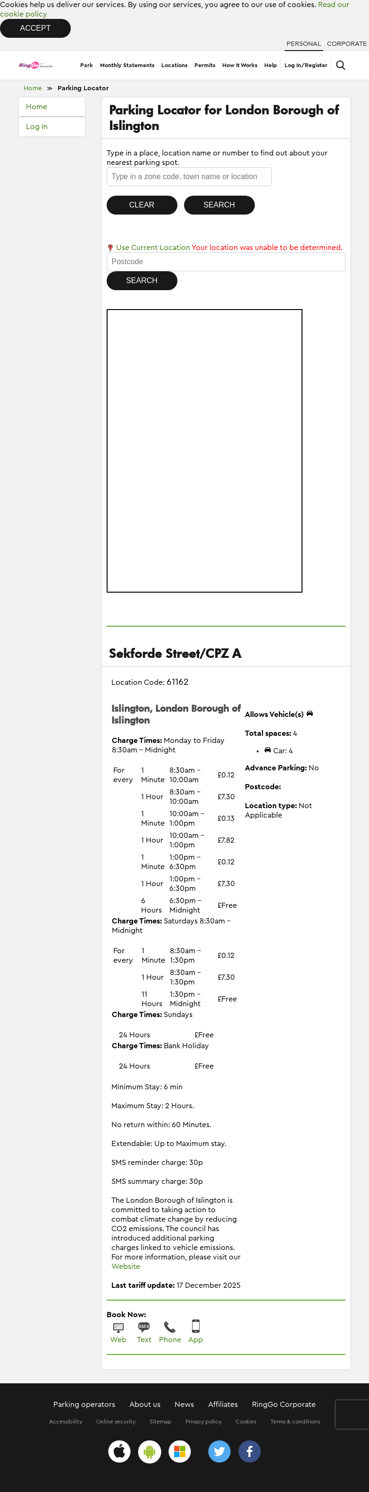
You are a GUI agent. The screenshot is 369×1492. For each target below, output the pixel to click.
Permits (204, 65)
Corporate (347, 44)
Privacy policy (203, 1421)
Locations (174, 65)
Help (270, 65)
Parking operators (84, 1404)
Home (33, 88)
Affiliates (223, 1404)
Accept (35, 28)
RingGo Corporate (284, 1404)
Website (125, 1266)
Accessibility (65, 1421)
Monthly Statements (127, 65)
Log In (37, 126)
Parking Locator (83, 88)
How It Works (239, 65)
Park (86, 65)
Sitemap (160, 1421)
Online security (115, 1421)
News (184, 1404)
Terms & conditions (295, 1421)
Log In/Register (306, 65)
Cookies (245, 1421)
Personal (303, 44)
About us (144, 1404)
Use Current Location (148, 247)
